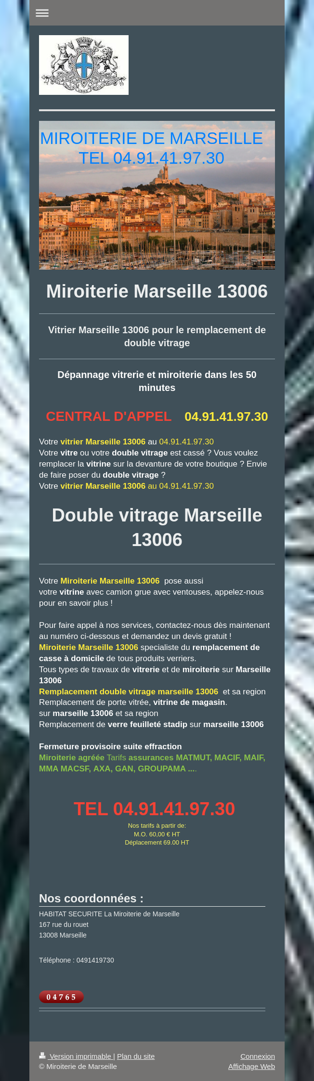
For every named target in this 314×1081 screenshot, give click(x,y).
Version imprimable (76, 1056)
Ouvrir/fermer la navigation (157, 12)
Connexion (257, 1056)
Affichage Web (251, 1066)
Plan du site (136, 1056)
